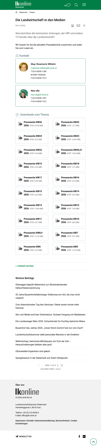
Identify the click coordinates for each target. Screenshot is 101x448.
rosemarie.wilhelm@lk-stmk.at (44, 68)
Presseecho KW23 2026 (71, 138)
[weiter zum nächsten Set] (58, 365)
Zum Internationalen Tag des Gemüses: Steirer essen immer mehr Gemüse (47, 306)
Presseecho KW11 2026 (33, 221)
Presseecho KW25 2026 (70, 124)
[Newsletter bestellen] (23, 436)
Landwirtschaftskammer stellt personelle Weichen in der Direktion (47, 334)
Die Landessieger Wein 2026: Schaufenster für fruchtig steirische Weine (50, 321)
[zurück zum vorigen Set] (43, 365)
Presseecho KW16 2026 (70, 179)
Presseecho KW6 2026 (33, 248)
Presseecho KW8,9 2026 (33, 234)
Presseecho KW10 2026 (70, 221)
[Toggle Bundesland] (67, 5)
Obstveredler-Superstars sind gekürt (32, 351)
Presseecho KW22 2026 (33, 152)
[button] (84, 5)
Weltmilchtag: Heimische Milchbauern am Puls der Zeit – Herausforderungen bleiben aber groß (43, 343)
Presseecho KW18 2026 (70, 165)
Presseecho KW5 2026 (71, 248)
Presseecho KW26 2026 (33, 124)
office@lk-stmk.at (29, 415)
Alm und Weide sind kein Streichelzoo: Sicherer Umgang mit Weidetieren (50, 314)
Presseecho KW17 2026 (33, 179)
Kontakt (30, 421)
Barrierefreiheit (62, 421)
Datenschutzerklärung (44, 421)
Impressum (20, 421)
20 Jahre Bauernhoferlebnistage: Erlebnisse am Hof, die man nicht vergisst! (47, 296)
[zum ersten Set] (39, 365)
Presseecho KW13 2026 (33, 207)
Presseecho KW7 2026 (70, 234)
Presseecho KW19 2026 (33, 165)
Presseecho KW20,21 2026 (71, 152)
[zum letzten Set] (62, 365)
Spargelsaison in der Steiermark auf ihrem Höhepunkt (41, 358)
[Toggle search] (76, 5)
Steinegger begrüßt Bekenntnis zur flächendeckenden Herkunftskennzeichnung (41, 286)
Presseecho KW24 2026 (33, 138)
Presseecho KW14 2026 (70, 193)
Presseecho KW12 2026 (70, 207)
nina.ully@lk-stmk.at (39, 95)
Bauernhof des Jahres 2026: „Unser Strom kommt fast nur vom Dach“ (49, 328)
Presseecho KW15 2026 (33, 193)
